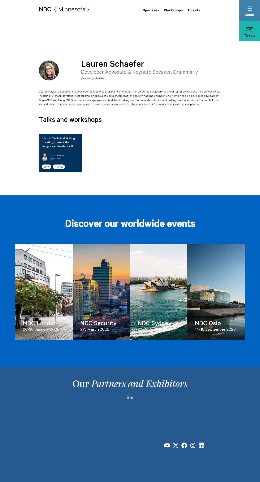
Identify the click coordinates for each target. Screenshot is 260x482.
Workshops (173, 10)
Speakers (151, 10)
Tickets (194, 10)
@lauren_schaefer (93, 78)
